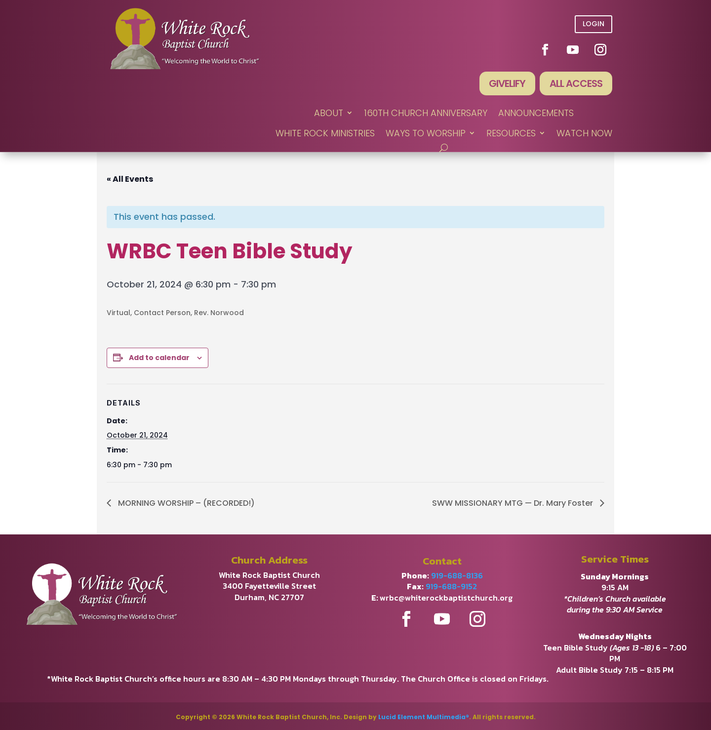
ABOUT (328, 113)
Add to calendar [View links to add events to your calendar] (159, 358)
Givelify (507, 84)
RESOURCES (511, 133)
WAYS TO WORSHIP (426, 133)
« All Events (130, 179)
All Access (576, 84)
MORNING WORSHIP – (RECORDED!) (185, 503)
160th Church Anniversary (425, 113)
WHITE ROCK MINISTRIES (325, 133)
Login (593, 24)
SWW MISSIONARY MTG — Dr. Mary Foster (513, 503)
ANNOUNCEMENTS (536, 113)
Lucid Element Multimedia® (423, 717)
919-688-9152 (451, 587)
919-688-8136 (457, 575)
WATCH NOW (584, 133)
